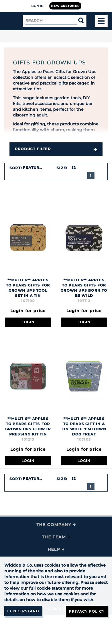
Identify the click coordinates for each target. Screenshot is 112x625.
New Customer (65, 6)
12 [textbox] (74, 167)
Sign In (37, 6)
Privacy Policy (87, 611)
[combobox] (36, 168)
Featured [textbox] (34, 167)
